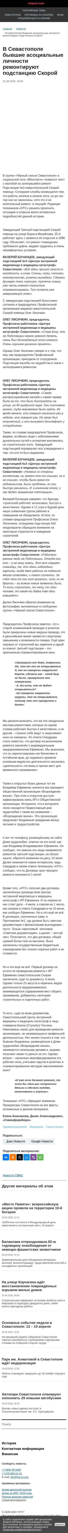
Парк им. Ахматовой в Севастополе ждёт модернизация (32, 1361)
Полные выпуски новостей (17, 1496)
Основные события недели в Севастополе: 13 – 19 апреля (27, 1325)
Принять (60, 1524)
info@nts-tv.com (19, 1477)
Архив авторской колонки (17, 1489)
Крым (60, 15)
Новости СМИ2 (13, 1175)
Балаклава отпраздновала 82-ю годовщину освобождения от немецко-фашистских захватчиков (31, 1245)
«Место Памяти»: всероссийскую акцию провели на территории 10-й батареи (32, 1208)
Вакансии (10, 1454)
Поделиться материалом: (21, 1151)
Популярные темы (34, 10)
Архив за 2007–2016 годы (17, 1493)
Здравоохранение (15, 1126)
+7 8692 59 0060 (11, 1469)
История (9, 1443)
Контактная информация (23, 1449)
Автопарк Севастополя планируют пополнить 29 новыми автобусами (31, 1396)
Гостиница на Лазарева (38, 15)
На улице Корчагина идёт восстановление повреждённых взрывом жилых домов (29, 1286)
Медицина (36, 1126)
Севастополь (13, 15)
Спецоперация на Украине (34, 18)
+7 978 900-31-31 (12, 1473)
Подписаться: (13, 1135)
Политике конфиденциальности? (22, 1529)
